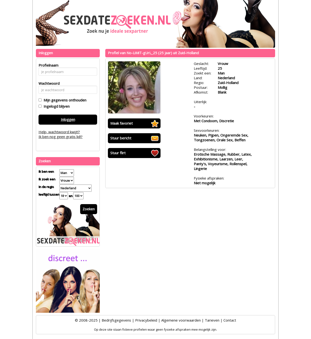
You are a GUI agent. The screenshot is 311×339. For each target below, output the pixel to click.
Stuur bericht (120, 138)
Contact (229, 320)
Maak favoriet (121, 123)
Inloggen (68, 119)
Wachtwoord (48, 83)
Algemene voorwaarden (181, 320)
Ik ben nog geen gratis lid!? (61, 136)
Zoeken (89, 209)
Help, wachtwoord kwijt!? (59, 131)
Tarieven (212, 320)
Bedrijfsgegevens (116, 320)
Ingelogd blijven (56, 106)
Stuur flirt (118, 152)
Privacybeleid (146, 320)
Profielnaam (48, 65)
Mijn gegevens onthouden (64, 100)
